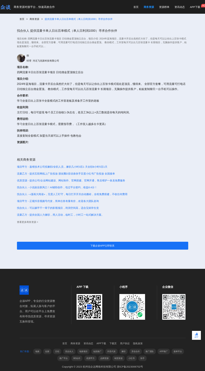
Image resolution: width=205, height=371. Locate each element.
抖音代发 (111, 351)
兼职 (123, 351)
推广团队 (150, 351)
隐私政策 (138, 343)
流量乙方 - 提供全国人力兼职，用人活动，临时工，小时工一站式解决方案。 (60, 214)
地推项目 (83, 351)
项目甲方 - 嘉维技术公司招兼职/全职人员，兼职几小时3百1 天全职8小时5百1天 (62, 166)
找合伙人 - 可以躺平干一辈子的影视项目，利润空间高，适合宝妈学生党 (58, 207)
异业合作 (136, 351)
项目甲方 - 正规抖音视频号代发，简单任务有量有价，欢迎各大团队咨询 (58, 201)
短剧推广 (97, 351)
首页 (136, 6)
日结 (57, 351)
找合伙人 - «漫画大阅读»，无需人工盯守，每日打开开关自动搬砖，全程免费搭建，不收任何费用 (72, 194)
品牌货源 (104, 358)
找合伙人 (69, 351)
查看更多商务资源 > (27, 222)
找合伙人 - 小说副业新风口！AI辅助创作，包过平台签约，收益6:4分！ (57, 187)
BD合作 (76, 358)
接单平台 (178, 351)
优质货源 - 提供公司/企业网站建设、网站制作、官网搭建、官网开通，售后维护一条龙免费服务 (71, 180)
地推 (37, 351)
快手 (142, 358)
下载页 (113, 343)
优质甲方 (90, 358)
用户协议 (125, 343)
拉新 (47, 351)
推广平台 (63, 358)
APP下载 (195, 6)
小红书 (131, 358)
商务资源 (149, 6)
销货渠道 (118, 358)
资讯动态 (180, 6)
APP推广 (164, 351)
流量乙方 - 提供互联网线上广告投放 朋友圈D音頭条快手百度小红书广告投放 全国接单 (66, 173)
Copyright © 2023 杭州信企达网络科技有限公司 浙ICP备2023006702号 (102, 366)
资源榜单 (164, 6)
